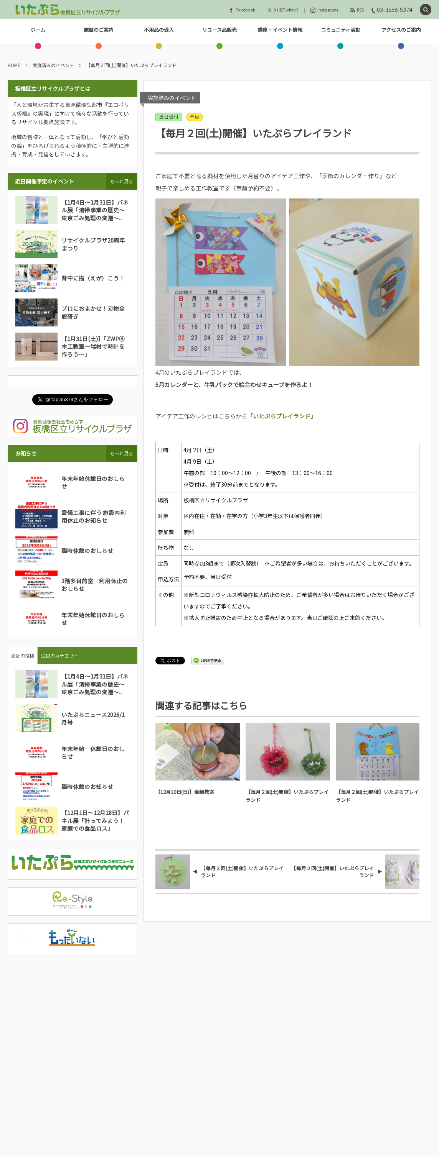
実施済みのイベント (172, 98)
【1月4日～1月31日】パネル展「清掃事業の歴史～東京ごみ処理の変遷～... (95, 210)
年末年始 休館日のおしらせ (93, 752)
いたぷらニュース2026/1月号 (93, 718)
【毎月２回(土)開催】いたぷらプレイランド (287, 795)
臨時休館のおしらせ (87, 550)
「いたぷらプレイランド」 (281, 416)
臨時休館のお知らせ (87, 786)
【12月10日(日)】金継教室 (184, 791)
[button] (425, 10)
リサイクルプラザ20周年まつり (93, 244)
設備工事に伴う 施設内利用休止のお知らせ (93, 516)
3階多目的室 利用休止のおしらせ (94, 584)
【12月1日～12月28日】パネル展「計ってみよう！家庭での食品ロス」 (95, 820)
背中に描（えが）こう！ (93, 278)
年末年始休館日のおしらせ (93, 482)
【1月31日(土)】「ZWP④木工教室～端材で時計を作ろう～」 (93, 346)
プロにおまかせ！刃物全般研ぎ (93, 312)
